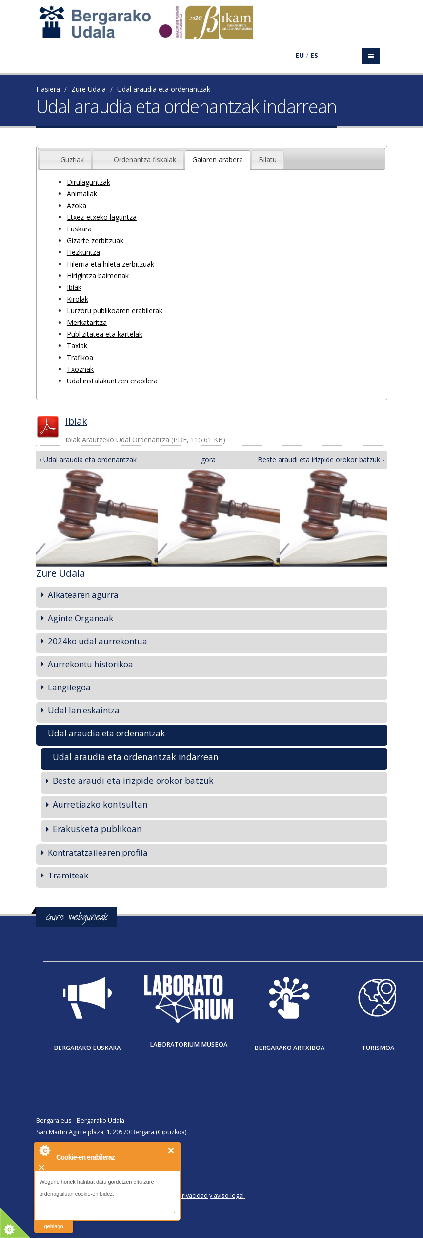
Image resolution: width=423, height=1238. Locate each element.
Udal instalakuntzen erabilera (112, 380)
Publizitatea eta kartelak (104, 334)
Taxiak (77, 345)
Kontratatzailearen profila (98, 852)
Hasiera (48, 89)
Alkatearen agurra (83, 594)
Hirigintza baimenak (98, 275)
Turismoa (378, 1048)
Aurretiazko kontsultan (100, 804)
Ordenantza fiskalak (145, 159)
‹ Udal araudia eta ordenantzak (88, 459)
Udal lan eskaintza (84, 710)
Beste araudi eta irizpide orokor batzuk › (321, 459)
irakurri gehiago (53, 1220)
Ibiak (74, 287)
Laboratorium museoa (188, 1044)
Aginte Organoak (80, 618)
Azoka (76, 205)
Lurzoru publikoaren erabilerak (114, 310)
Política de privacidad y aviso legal (195, 1195)
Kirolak (77, 299)
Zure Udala (88, 89)
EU (299, 55)
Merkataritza (87, 322)
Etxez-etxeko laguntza (102, 217)
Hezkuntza (83, 252)
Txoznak (80, 369)
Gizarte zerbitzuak (95, 240)
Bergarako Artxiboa (289, 1048)
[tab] (65, 159)
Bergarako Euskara (87, 1048)
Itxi (171, 1150)
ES (314, 55)
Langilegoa (69, 687)
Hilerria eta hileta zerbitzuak (110, 263)
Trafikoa (80, 357)
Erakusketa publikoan (97, 829)
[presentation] (47, 154)
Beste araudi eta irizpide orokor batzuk (133, 780)
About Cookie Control (44, 1150)
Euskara (79, 228)
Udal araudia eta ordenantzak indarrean (136, 756)
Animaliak (82, 193)
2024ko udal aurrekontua (97, 641)
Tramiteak (68, 875)
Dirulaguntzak (88, 182)
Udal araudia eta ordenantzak (163, 89)
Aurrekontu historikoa (90, 663)
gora (208, 459)
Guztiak (72, 159)
